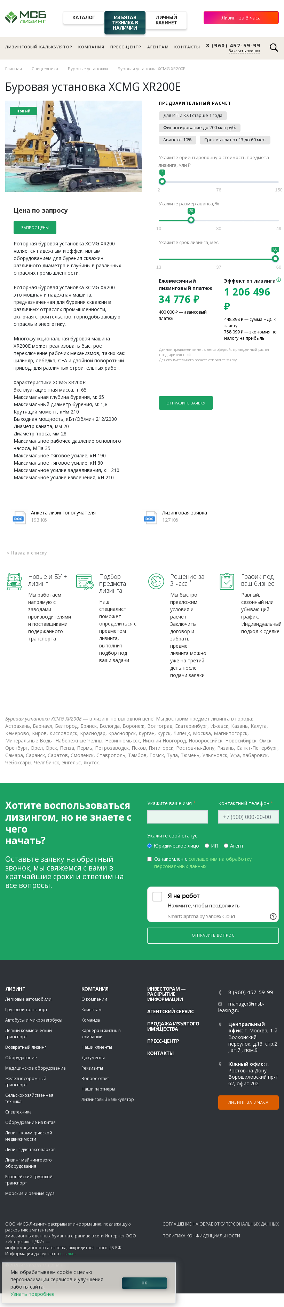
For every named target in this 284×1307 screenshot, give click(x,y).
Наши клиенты (96, 1047)
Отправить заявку (185, 403)
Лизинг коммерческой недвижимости (28, 1136)
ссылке (67, 1254)
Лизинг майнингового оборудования (28, 1163)
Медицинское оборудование (35, 1068)
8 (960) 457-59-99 (233, 45)
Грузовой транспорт (26, 1010)
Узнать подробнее (32, 1294)
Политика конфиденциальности (201, 1236)
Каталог (83, 17)
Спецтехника (45, 69)
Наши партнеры (98, 1089)
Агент (237, 845)
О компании (94, 999)
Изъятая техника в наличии (125, 22)
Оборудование (21, 1058)
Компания (91, 46)
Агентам (158, 46)
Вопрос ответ (95, 1078)
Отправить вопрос (213, 935)
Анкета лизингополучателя (63, 512)
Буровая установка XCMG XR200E (151, 69)
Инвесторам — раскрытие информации (166, 993)
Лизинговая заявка (184, 512)
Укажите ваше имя (169, 803)
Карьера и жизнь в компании (100, 1034)
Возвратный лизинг (25, 1047)
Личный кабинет (166, 20)
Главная (13, 69)
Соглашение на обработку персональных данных (221, 1224)
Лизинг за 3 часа (241, 17)
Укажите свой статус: (172, 835)
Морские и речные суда (30, 1193)
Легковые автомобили (28, 999)
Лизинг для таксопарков (30, 1149)
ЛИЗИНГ (15, 988)
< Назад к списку (27, 553)
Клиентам (91, 1010)
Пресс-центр (126, 46)
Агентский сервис (170, 1011)
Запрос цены (35, 227)
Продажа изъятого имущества (173, 1026)
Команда (90, 1020)
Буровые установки (88, 69)
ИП (214, 845)
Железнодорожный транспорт (25, 1082)
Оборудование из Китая (30, 1122)
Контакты (187, 46)
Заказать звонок (244, 50)
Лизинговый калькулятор (38, 46)
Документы (93, 1058)
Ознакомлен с (203, 862)
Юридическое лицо (176, 845)
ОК (144, 1283)
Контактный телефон (243, 803)
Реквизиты (92, 1068)
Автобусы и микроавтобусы (33, 1020)
